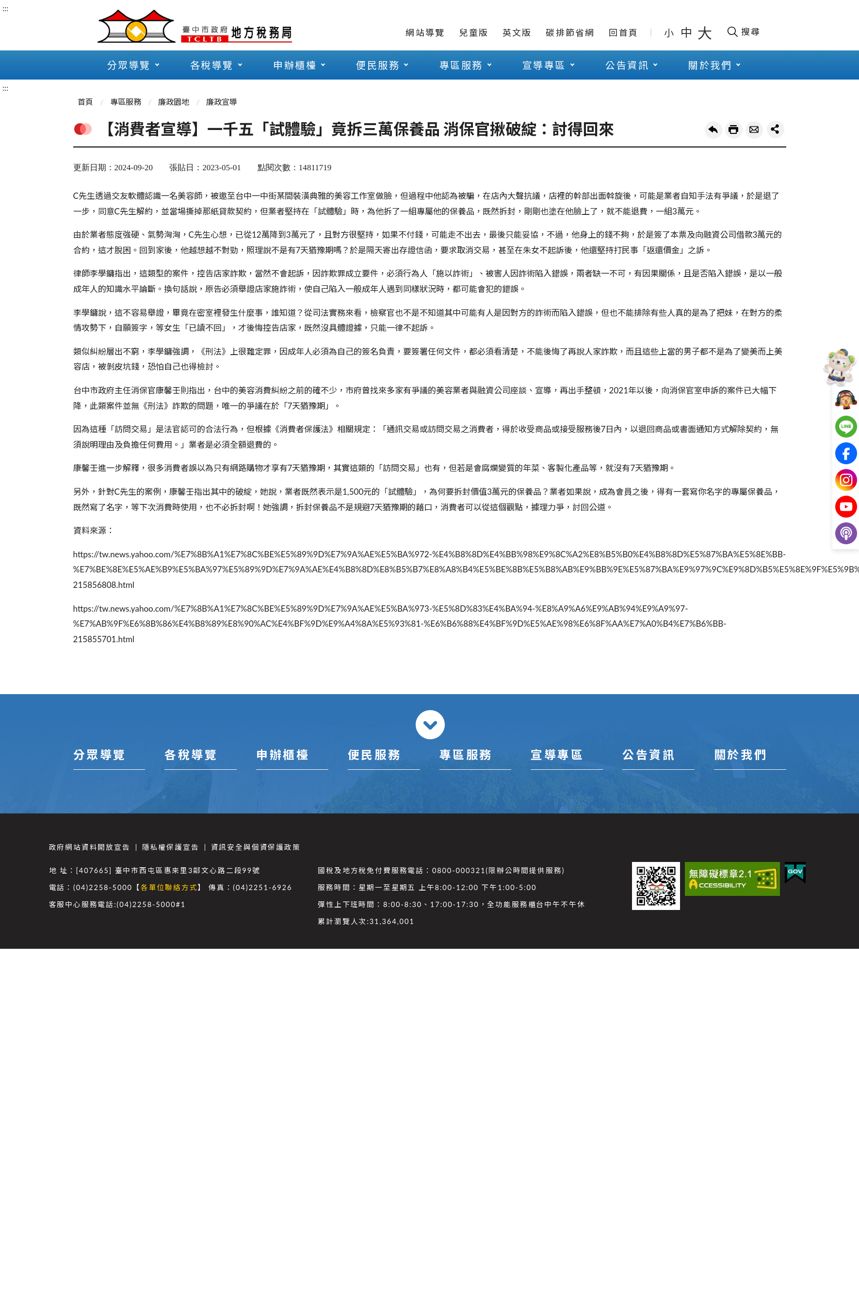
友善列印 (734, 130)
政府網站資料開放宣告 (89, 847)
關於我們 (710, 65)
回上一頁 (713, 130)
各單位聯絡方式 (169, 887)
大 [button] (704, 32)
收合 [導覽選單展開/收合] (430, 724)
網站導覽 (425, 32)
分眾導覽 (129, 65)
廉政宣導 (221, 101)
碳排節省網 (570, 32)
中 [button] (687, 32)
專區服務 (461, 65)
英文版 (517, 32)
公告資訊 (627, 65)
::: (5, 8)
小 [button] (669, 32)
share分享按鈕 (775, 129)
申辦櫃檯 (295, 65)
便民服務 (378, 65)
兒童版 (473, 32)
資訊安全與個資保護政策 (256, 847)
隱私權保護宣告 (170, 847)
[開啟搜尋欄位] (743, 31)
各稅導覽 (212, 65)
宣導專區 (544, 65)
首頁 (85, 101)
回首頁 (623, 32)
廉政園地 (173, 101)
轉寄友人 (754, 130)
